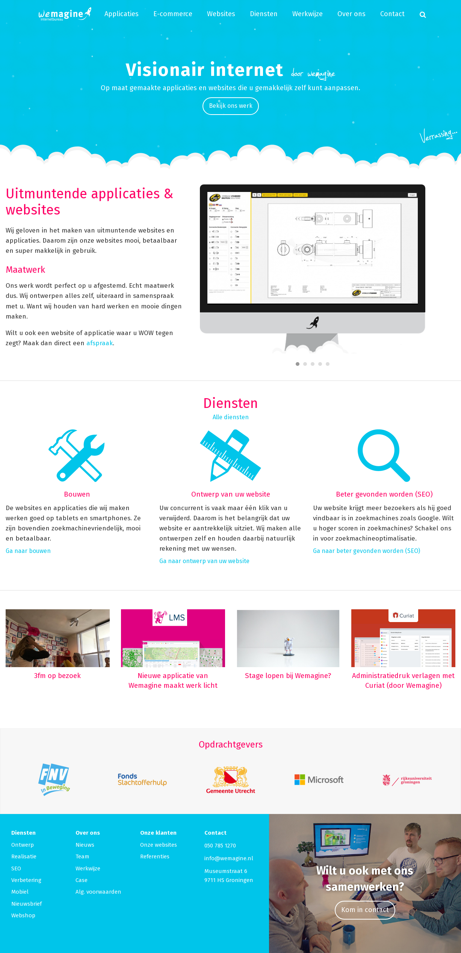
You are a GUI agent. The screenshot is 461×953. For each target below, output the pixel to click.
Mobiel (20, 891)
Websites (221, 14)
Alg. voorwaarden (98, 891)
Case (82, 880)
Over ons (351, 14)
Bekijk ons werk (230, 105)
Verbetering (26, 880)
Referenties (154, 856)
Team (82, 856)
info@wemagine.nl (228, 858)
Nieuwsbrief (26, 903)
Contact (392, 14)
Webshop (23, 915)
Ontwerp (22, 844)
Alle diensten (231, 417)
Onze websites (158, 844)
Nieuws (85, 844)
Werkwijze (307, 14)
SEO (16, 868)
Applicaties (121, 14)
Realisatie (23, 856)
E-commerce (172, 14)
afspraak (99, 343)
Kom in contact (365, 910)
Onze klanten (158, 832)
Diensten (264, 14)
